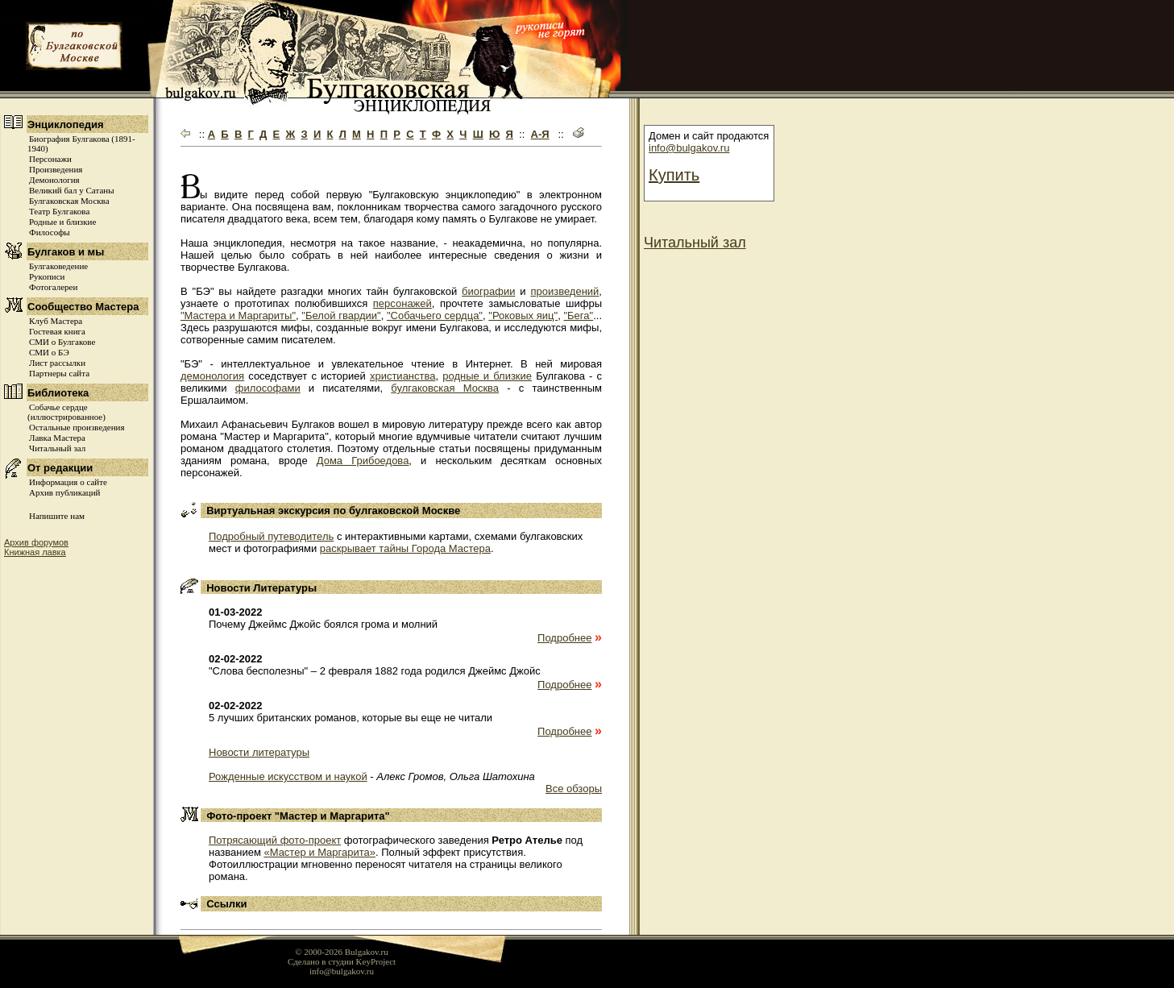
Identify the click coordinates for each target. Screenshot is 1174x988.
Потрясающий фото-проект (275, 840)
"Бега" (578, 315)
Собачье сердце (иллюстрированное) (66, 411)
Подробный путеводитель (271, 536)
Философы (49, 232)
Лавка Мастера (57, 437)
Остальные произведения (76, 427)
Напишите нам (57, 516)
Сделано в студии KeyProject (342, 961)
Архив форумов (36, 542)
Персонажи (50, 159)
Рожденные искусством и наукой (288, 776)
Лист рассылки (57, 362)
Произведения (55, 169)
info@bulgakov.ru (689, 148)
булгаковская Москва (445, 388)
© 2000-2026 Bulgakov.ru (341, 952)
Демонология (54, 180)
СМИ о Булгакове (62, 342)
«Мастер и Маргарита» (319, 852)
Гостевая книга (57, 331)
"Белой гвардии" (340, 315)
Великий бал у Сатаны (71, 190)
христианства (403, 376)
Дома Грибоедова (363, 461)
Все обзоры (574, 789)
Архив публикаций (64, 492)
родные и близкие (487, 376)
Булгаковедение (58, 266)
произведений (564, 291)
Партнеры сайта (59, 373)
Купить (674, 175)
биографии (488, 291)
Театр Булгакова (59, 211)
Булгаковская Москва (69, 200)
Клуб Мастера (55, 321)
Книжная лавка (35, 552)
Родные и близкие (62, 221)
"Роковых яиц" (523, 315)
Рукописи (46, 276)
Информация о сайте (68, 482)
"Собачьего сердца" (435, 315)
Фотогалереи (53, 287)
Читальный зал (57, 448)
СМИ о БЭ (49, 352)
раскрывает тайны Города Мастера (405, 548)
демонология (212, 376)
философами (268, 388)
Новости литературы (259, 752)
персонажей (402, 303)
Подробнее (564, 638)
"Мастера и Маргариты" (238, 315)
